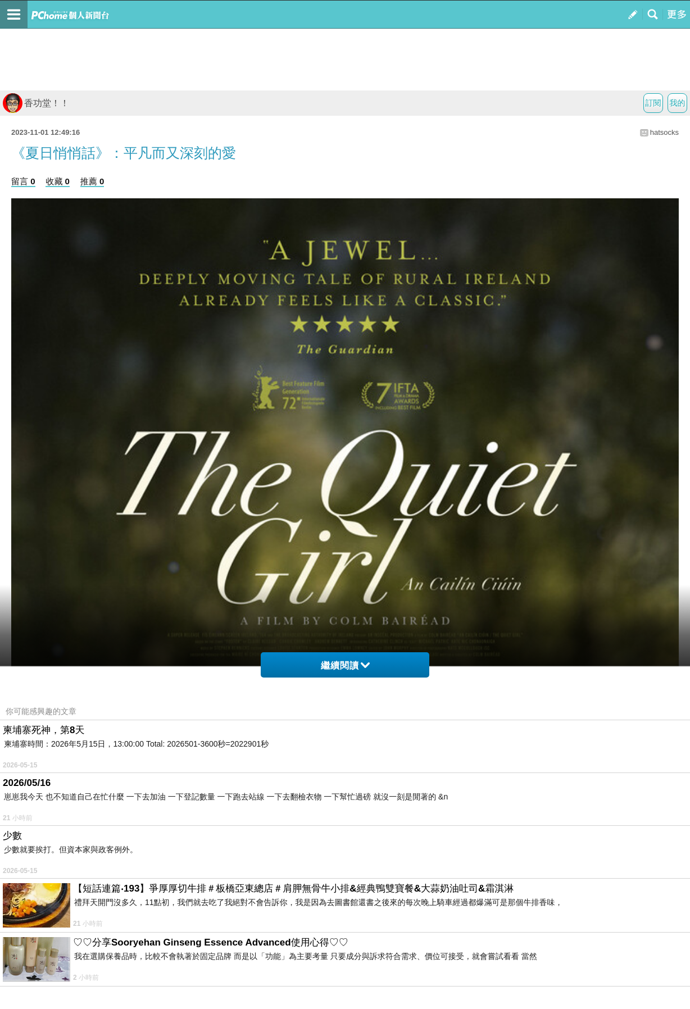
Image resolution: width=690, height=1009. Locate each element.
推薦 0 (92, 181)
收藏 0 (58, 181)
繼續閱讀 (345, 665)
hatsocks (664, 132)
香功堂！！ (36, 103)
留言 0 (23, 181)
